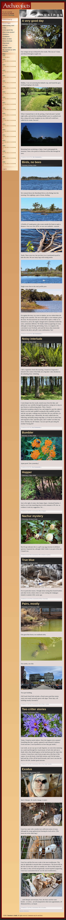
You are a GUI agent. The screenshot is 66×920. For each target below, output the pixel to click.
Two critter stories (34, 709)
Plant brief (6, 43)
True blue (28, 559)
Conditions (6, 36)
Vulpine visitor (7, 47)
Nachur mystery (32, 516)
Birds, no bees (7, 39)
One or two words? (9, 32)
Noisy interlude (7, 41)
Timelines (6, 34)
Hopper (27, 472)
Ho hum (5, 45)
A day (4, 28)
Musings (6, 23)
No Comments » (37, 157)
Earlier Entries (24, 911)
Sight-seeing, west (8, 25)
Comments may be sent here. (35, 915)
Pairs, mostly (30, 603)
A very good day (8, 30)
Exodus (27, 769)
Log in (5, 169)
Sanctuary (7, 19)
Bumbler (27, 432)
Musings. (12, 15)
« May (3, 54)
